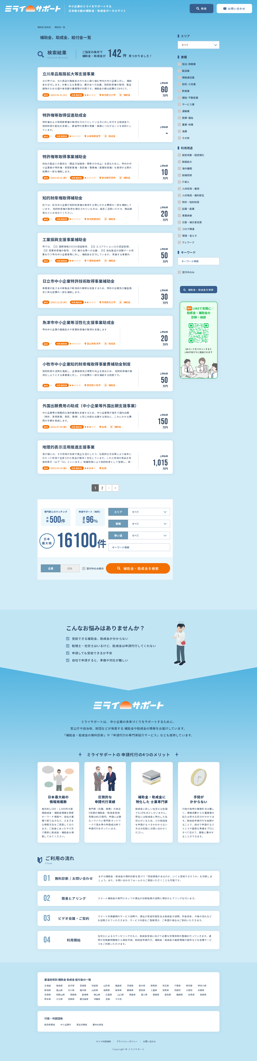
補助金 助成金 (44, 27)
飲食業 (185, 91)
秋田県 (95, 985)
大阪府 (189, 990)
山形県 (106, 985)
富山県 (59, 990)
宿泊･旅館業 (189, 64)
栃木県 (142, 985)
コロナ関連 (188, 229)
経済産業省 (49, 1024)
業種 (118, 524)
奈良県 (47, 994)
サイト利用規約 (103, 1041)
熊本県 (47, 999)
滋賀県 (165, 990)
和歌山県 (60, 994)
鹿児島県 (84, 999)
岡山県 (97, 994)
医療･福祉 (187, 117)
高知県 (168, 994)
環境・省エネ (189, 235)
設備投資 (187, 175)
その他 (185, 138)
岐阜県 (118, 990)
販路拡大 (187, 161)
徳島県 (132, 994)
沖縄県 (97, 999)
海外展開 (187, 168)
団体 (69, 568)
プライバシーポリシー (127, 1041)
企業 (50, 568)
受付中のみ (188, 272)
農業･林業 (187, 124)
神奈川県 (202, 985)
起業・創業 (188, 208)
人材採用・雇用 (190, 188)
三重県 (154, 990)
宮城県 (83, 985)
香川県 (144, 994)
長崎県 (203, 994)
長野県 (106, 990)
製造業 (185, 70)
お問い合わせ (149, 1041)
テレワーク (188, 242)
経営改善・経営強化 (193, 155)
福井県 (83, 990)
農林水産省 (98, 1024)
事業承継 (187, 215)
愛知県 (142, 990)
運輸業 (185, 111)
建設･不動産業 (190, 97)
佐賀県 (191, 994)
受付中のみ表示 (95, 568)
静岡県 (130, 990)
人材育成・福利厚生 (193, 195)
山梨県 (95, 990)
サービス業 (188, 104)
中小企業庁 (65, 1024)
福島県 (118, 985)
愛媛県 (156, 994)
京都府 (177, 990)
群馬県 (154, 985)
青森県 (59, 985)
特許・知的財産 (190, 202)
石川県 (71, 990)
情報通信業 (188, 77)
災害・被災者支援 (192, 222)
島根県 (85, 994)
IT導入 (185, 182)
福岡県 (179, 994)
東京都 (189, 985)
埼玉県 (165, 985)
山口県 (120, 994)
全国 (108, 999)
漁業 (184, 131)
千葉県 (177, 985)
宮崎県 (71, 999)
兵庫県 (201, 990)
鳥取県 (73, 994)
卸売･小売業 (189, 84)
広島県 (109, 994)
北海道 (47, 985)
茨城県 (130, 985)
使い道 (118, 535)
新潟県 (47, 990)
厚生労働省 (82, 1024)
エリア (118, 512)
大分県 (59, 999)
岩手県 (71, 985)
